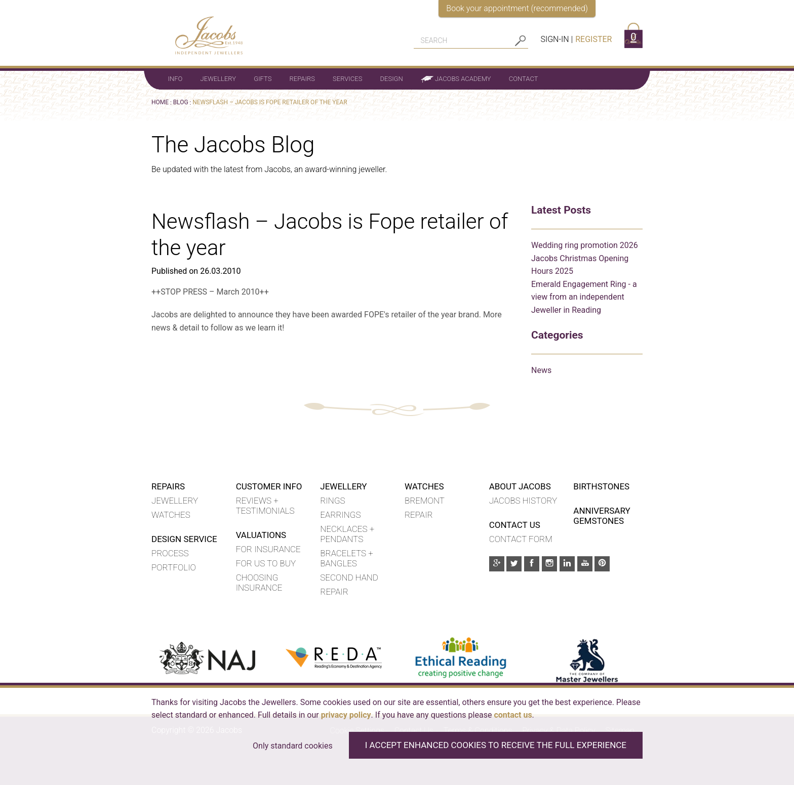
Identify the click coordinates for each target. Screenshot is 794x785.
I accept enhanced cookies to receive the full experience (495, 745)
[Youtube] (584, 563)
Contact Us (514, 525)
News (541, 370)
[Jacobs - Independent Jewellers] (202, 29)
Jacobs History (523, 500)
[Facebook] (531, 563)
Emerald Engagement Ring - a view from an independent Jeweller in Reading (584, 297)
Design (391, 78)
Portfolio (173, 567)
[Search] (463, 40)
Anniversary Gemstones (601, 516)
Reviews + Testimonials (265, 505)
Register (593, 39)
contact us (513, 715)
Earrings (340, 515)
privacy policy (346, 715)
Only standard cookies (293, 746)
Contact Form (520, 539)
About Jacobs (520, 486)
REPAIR (419, 515)
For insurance (268, 549)
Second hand (349, 577)
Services (347, 78)
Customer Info (269, 486)
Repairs (302, 78)
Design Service (184, 539)
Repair (334, 592)
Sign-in (554, 39)
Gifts (262, 78)
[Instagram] (549, 563)
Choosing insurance (259, 582)
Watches (170, 515)
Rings (332, 500)
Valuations (261, 535)
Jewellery (218, 78)
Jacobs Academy (456, 79)
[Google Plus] (496, 563)
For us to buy (266, 563)
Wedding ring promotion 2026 (584, 245)
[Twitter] (514, 563)
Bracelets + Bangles (346, 558)
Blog (180, 102)
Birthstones (601, 486)
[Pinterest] (602, 563)
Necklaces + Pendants (347, 534)
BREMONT (425, 500)
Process (169, 553)
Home (160, 102)
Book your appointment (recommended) (517, 8)
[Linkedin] (567, 563)
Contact (523, 78)
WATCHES (424, 486)
